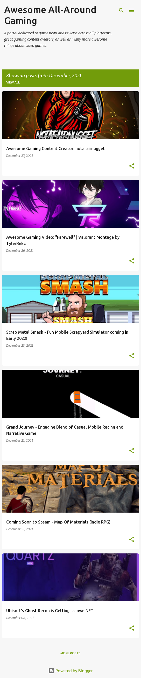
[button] (132, 166)
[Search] (121, 10)
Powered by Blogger (70, 670)
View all (13, 82)
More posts (70, 653)
